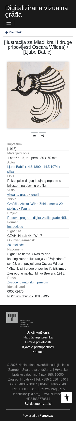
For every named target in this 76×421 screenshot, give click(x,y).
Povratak (13, 32)
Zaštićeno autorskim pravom (27, 282)
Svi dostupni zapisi (38, 403)
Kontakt (37, 352)
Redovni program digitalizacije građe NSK (37, 218)
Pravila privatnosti (38, 342)
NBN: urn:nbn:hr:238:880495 (28, 296)
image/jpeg (15, 226)
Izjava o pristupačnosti (38, 347)
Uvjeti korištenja (38, 332)
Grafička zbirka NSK (21, 204)
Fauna (25, 208)
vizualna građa (17, 194)
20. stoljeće (15, 245)
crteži (35, 194)
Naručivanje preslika (37, 337)
